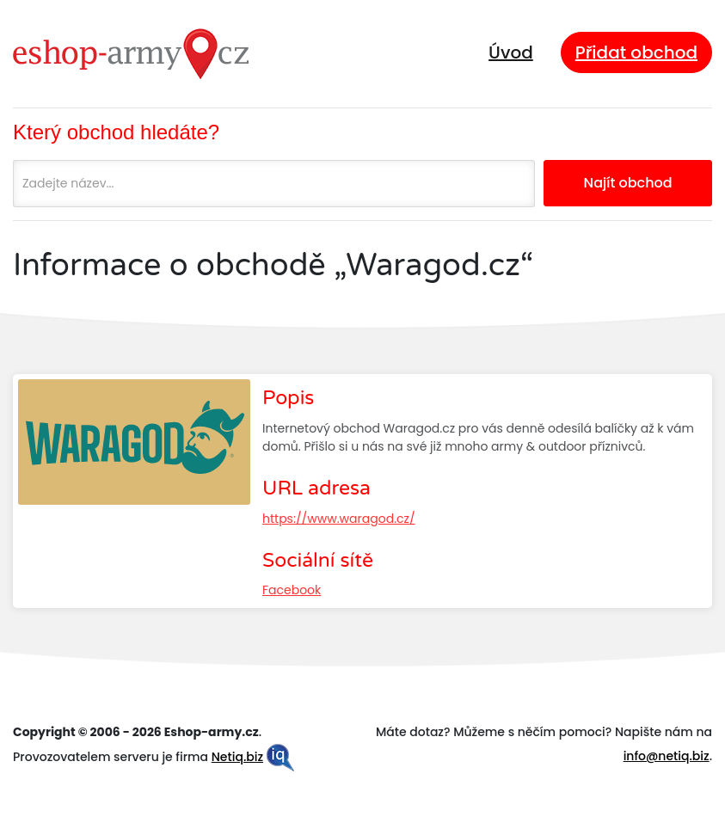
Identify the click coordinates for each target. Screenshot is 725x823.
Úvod (510, 52)
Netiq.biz (237, 756)
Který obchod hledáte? (116, 132)
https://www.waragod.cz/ (338, 518)
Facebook (291, 590)
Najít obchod (628, 183)
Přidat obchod (636, 52)
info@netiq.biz (667, 756)
